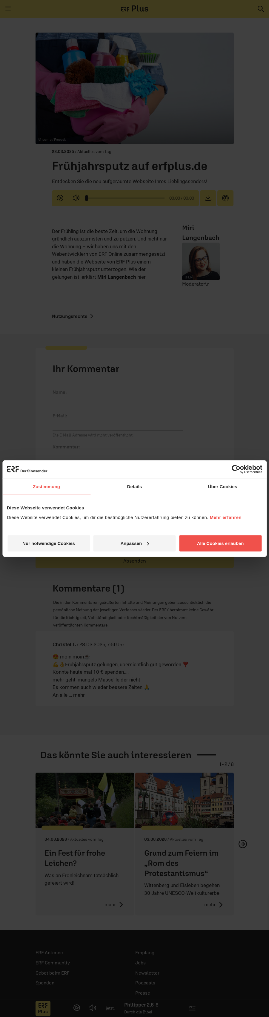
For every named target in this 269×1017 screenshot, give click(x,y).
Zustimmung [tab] (46, 486)
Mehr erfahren (226, 517)
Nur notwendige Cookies (48, 543)
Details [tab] (134, 486)
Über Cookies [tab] (222, 486)
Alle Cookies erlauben (220, 543)
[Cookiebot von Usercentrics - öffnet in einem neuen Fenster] (236, 469)
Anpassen (134, 543)
